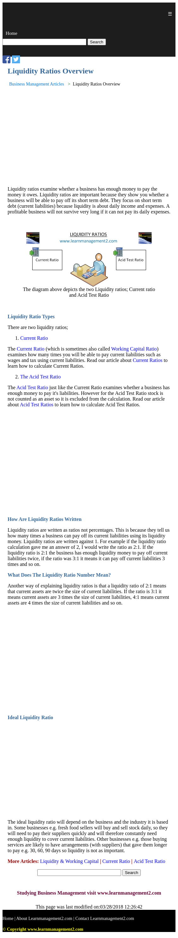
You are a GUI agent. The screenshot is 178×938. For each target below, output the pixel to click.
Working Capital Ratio (134, 349)
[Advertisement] (89, 136)
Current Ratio (34, 338)
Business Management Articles (36, 84)
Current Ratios (148, 360)
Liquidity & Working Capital (70, 861)
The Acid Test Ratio (40, 376)
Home (11, 33)
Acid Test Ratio (32, 387)
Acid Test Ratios (36, 404)
